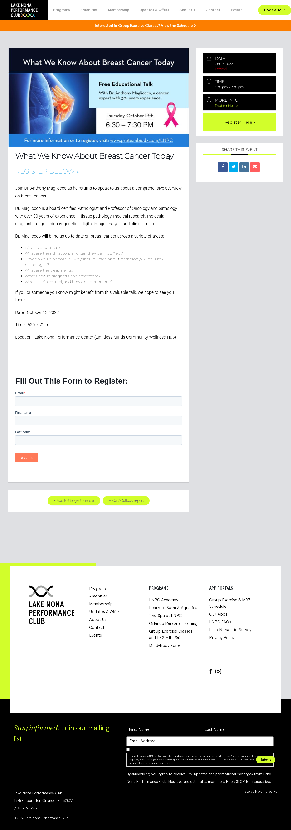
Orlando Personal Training (173, 623)
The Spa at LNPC (165, 616)
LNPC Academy (163, 600)
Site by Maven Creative (261, 791)
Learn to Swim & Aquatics (173, 608)
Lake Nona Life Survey (230, 630)
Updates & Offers (154, 10)
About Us (187, 10)
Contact (213, 10)
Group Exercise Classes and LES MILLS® (170, 634)
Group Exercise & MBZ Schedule (230, 603)
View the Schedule (177, 26)
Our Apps (218, 614)
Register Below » (47, 171)
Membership (118, 10)
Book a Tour (274, 10)
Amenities (89, 10)
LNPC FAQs (220, 622)
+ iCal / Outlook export (127, 500)
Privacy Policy (221, 638)
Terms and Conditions (159, 763)
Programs (61, 10)
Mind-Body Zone (164, 645)
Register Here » (226, 105)
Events (236, 10)
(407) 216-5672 (26, 808)
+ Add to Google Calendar (73, 500)
